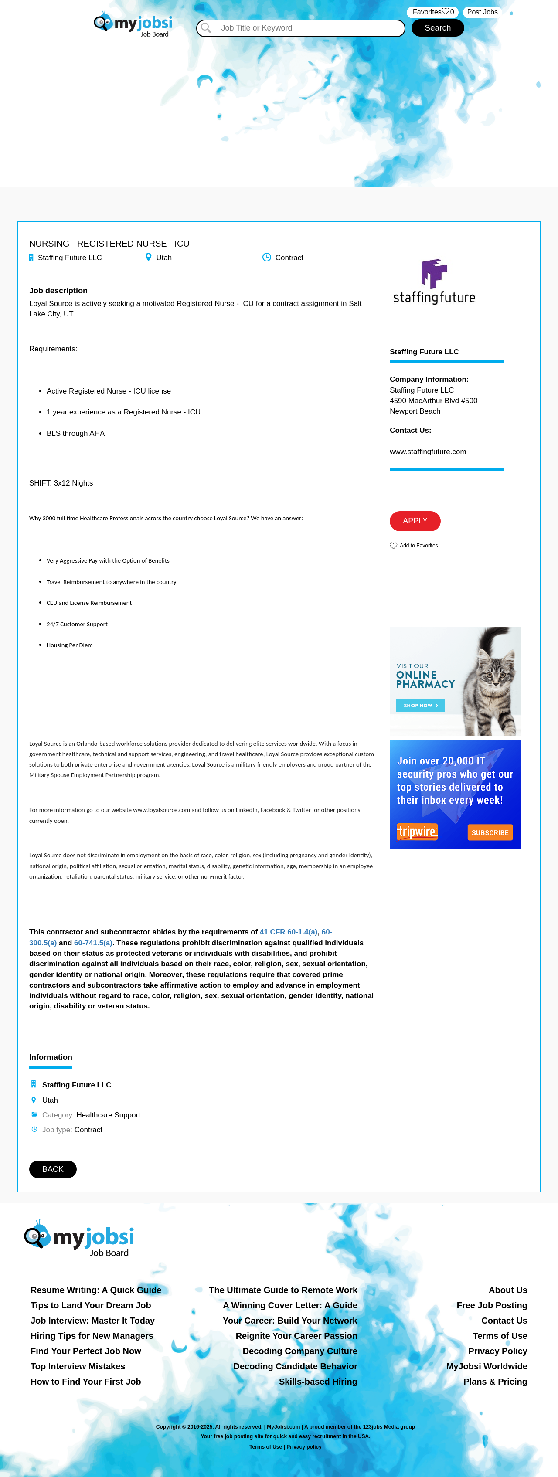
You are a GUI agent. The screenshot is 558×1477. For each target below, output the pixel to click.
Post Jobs (482, 12)
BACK (53, 1169)
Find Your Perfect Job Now (86, 1351)
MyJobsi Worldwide (486, 1366)
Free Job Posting (492, 1305)
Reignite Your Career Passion (296, 1336)
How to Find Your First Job (86, 1381)
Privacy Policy (497, 1351)
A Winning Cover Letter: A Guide (290, 1305)
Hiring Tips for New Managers (92, 1336)
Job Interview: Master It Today (93, 1320)
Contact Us (504, 1320)
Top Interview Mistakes (78, 1366)
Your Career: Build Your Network (290, 1320)
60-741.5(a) (93, 943)
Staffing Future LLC (424, 352)
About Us (508, 1290)
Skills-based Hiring (318, 1381)
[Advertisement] (279, 104)
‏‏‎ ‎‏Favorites (432, 12)
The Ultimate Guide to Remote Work (283, 1290)
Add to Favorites (419, 546)
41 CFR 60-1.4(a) (288, 932)
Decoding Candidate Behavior (296, 1366)
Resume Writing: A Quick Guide (96, 1290)
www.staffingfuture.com (428, 452)
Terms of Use (500, 1336)
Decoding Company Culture (300, 1351)
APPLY (415, 520)
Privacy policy (304, 1447)
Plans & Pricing (495, 1381)
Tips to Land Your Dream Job (91, 1305)
